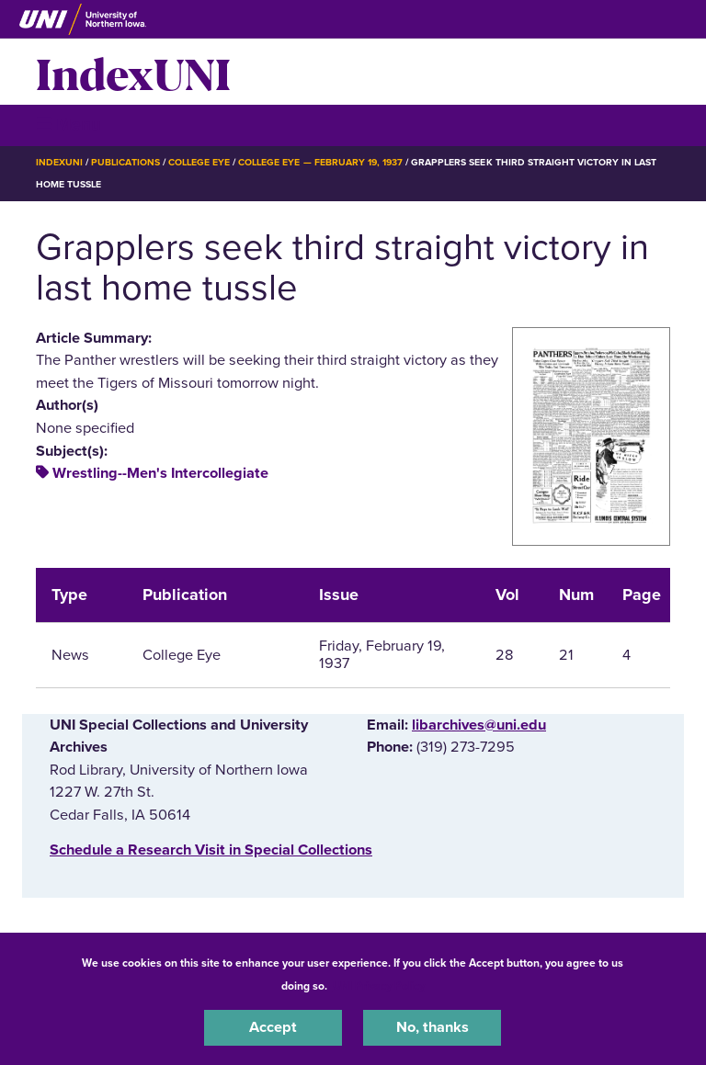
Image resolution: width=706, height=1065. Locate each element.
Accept (273, 1027)
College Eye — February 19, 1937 (320, 162)
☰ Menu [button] (68, 124)
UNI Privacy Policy (379, 986)
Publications (125, 162)
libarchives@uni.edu (479, 725)
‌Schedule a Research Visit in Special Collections (211, 850)
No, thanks (432, 1027)
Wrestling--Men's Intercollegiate (160, 473)
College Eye (199, 162)
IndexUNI (133, 71)
